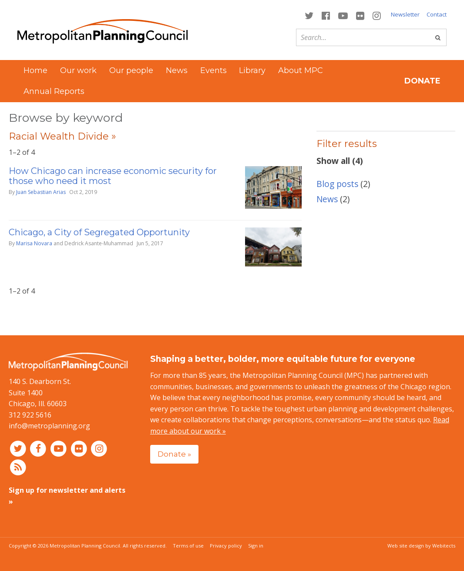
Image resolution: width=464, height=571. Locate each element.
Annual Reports (54, 91)
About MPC (300, 70)
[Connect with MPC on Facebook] (326, 15)
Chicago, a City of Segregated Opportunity (99, 232)
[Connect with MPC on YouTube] (342, 15)
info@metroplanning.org (49, 426)
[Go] (438, 37)
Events (213, 70)
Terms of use (188, 545)
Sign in (255, 545)
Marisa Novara (34, 243)
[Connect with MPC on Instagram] (377, 15)
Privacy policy (226, 545)
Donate (422, 81)
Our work (78, 70)
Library (252, 70)
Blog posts (337, 184)
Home (35, 70)
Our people (131, 70)
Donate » (174, 453)
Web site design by (421, 545)
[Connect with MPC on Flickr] (360, 15)
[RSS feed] (18, 467)
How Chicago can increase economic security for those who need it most (113, 176)
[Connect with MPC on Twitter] (309, 15)
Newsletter (405, 14)
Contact (437, 14)
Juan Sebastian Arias (41, 192)
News (177, 70)
